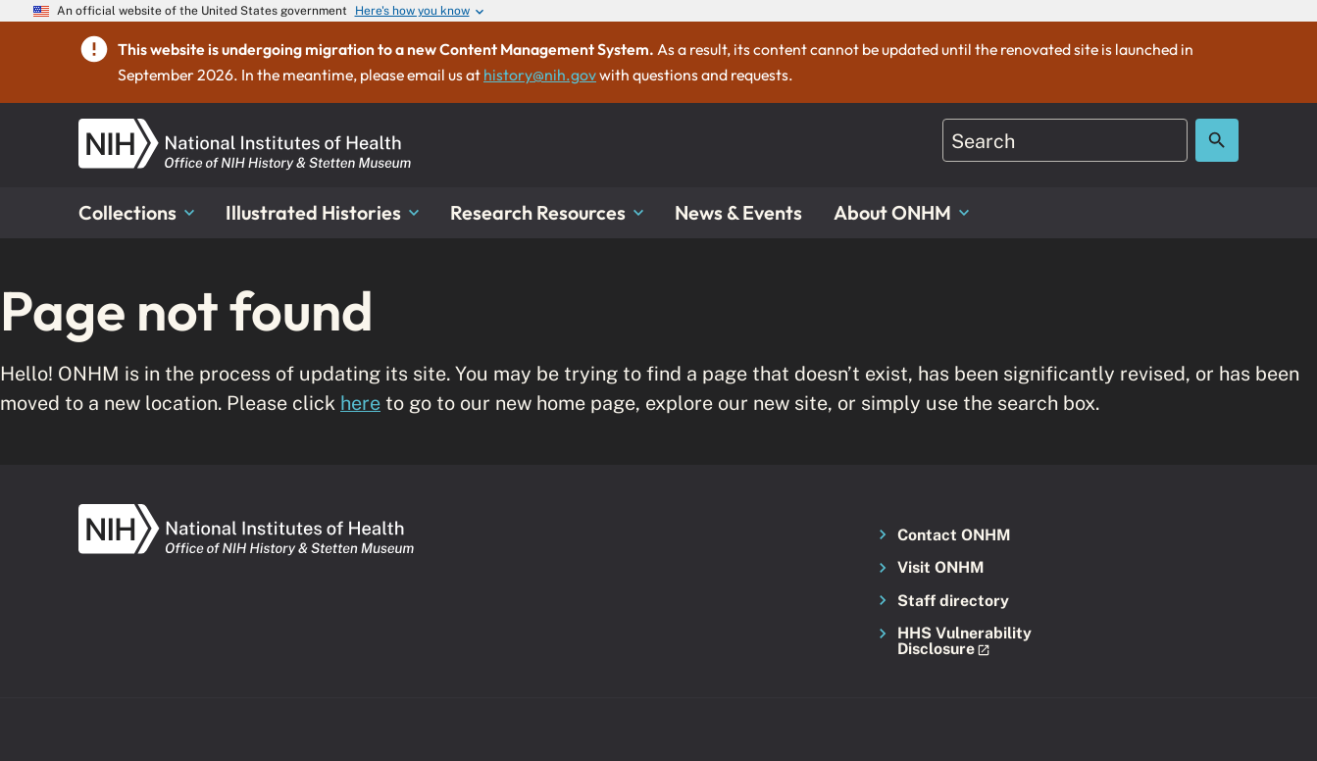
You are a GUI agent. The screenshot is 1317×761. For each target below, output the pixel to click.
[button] (958, 642)
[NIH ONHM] (245, 130)
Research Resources (546, 212)
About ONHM (901, 212)
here (360, 402)
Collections (136, 212)
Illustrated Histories (322, 212)
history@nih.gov (539, 74)
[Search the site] (1217, 140)
